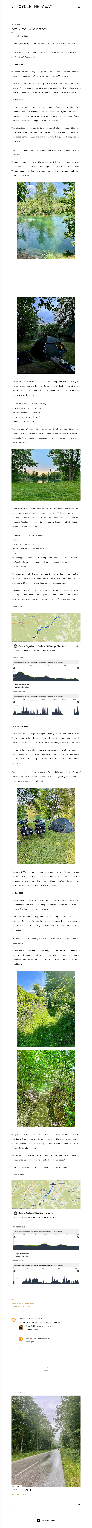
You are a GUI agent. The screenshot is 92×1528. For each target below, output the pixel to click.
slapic (32, 1303)
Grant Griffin (31, 1326)
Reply (21, 1349)
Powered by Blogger (46, 1520)
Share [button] (13, 1300)
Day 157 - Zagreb (23, 1490)
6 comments (21, 1494)
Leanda (22, 1319)
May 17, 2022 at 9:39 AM (45, 1326)
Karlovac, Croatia (24, 1306)
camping (20, 1303)
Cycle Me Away (35, 6)
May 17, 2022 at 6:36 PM (41, 1338)
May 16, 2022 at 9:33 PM (34, 1319)
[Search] (79, 6)
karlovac (26, 1303)
